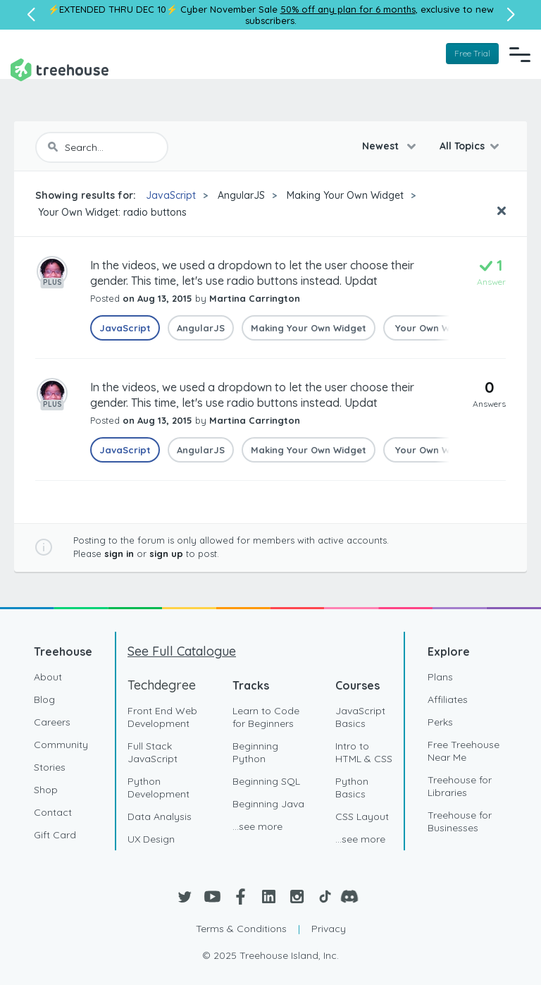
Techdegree (162, 685)
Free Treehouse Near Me (463, 751)
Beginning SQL (266, 781)
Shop (46, 789)
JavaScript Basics (360, 717)
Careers (52, 722)
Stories (50, 767)
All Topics (462, 146)
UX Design (151, 839)
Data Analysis (160, 816)
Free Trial (472, 53)
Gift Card (55, 834)
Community (61, 744)
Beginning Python (255, 752)
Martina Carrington (254, 298)
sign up (166, 553)
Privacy (328, 928)
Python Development (158, 787)
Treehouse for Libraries (460, 786)
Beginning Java (268, 803)
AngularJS (241, 195)
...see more (257, 826)
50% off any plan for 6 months (348, 9)
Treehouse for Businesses (460, 821)
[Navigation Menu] (519, 54)
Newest (382, 146)
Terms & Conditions (241, 928)
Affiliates (448, 699)
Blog (44, 699)
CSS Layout (362, 816)
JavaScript (171, 195)
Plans (440, 677)
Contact (53, 812)
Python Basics (351, 787)
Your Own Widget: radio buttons (111, 212)
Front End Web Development (162, 717)
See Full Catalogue (182, 651)
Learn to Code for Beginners (265, 717)
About (48, 677)
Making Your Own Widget (345, 195)
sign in (119, 553)
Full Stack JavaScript (153, 752)
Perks (440, 722)
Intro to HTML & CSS (363, 752)
